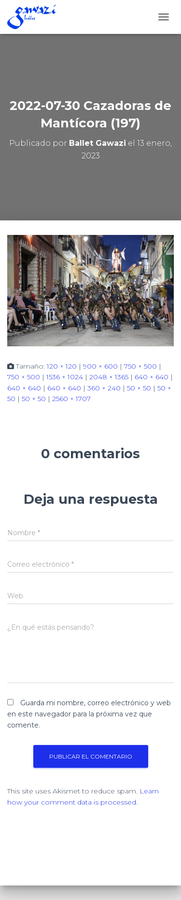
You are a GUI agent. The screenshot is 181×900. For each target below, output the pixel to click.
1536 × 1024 (64, 376)
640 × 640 (151, 376)
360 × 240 (104, 388)
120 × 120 (62, 366)
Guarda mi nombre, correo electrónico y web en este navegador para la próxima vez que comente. (89, 713)
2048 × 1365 (108, 376)
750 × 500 (140, 366)
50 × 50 (139, 388)
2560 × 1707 (71, 398)
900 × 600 (100, 366)
